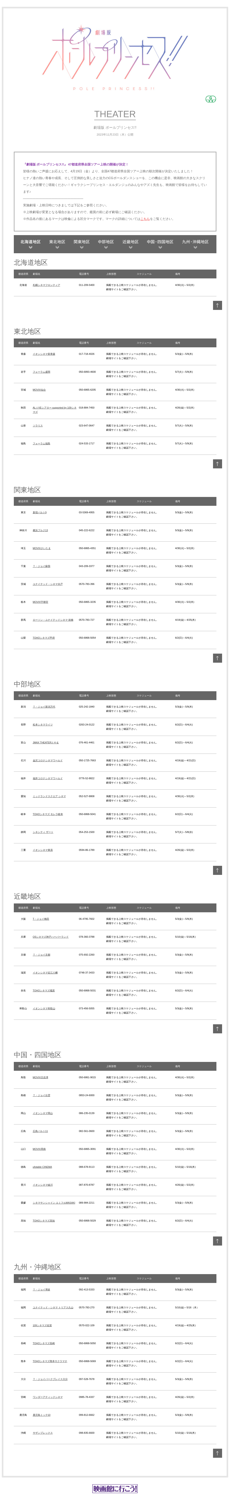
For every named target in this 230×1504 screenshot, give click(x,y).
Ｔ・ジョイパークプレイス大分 (50, 1379)
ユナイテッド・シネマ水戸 (48, 584)
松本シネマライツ (43, 724)
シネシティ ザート (43, 832)
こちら (145, 219)
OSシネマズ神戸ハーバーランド (51, 936)
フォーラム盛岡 (41, 371)
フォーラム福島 (41, 443)
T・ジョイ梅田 (41, 918)
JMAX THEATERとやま (46, 742)
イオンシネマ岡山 (43, 1113)
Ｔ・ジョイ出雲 (41, 1095)
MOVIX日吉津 (40, 1077)
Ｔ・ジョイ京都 (41, 954)
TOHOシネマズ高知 (44, 1220)
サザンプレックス (43, 1432)
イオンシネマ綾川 (43, 1184)
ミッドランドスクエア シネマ (49, 796)
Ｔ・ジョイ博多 (41, 1289)
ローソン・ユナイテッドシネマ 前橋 (53, 619)
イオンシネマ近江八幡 (45, 972)
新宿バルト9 (40, 512)
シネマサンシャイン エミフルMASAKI (54, 1202)
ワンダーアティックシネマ (48, 1397)
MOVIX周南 (39, 1149)
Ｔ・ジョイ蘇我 (41, 566)
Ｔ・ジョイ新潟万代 (44, 706)
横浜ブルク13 (40, 530)
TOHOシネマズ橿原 (44, 990)
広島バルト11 (40, 1131)
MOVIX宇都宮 (40, 602)
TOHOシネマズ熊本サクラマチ (50, 1361)
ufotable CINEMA (42, 1167)
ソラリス (38, 425)
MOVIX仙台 (39, 389)
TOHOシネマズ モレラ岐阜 (48, 814)
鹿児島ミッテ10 (41, 1415)
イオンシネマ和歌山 (44, 1008)
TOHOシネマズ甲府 (44, 637)
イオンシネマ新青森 (44, 354)
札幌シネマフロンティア (46, 285)
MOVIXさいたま (42, 548)
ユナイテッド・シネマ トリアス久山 (53, 1307)
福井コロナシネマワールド (48, 778)
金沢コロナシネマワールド (48, 760)
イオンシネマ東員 (43, 850)
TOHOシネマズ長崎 (44, 1343)
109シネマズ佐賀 (42, 1325)
